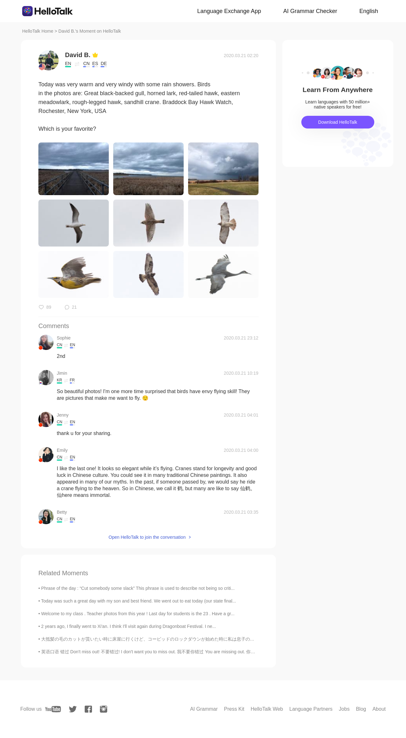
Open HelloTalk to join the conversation (147, 537)
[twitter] (73, 709)
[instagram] (103, 709)
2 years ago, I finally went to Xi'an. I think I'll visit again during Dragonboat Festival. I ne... (128, 626)
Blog (361, 709)
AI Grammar (204, 709)
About (379, 709)
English (368, 11)
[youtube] (53, 709)
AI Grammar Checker (310, 11)
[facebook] (88, 709)
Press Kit (234, 709)
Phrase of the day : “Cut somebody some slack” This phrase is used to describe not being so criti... (138, 588)
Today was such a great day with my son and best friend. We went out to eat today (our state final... (138, 600)
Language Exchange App (229, 11)
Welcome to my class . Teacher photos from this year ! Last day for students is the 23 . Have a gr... (138, 613)
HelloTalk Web (267, 709)
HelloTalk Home (37, 31)
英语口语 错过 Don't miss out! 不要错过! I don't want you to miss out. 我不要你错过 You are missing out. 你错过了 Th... (157, 651)
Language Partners (310, 709)
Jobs (344, 709)
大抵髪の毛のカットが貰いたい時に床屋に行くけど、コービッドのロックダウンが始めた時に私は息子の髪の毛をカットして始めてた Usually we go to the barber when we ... (214, 639)
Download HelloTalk (337, 122)
